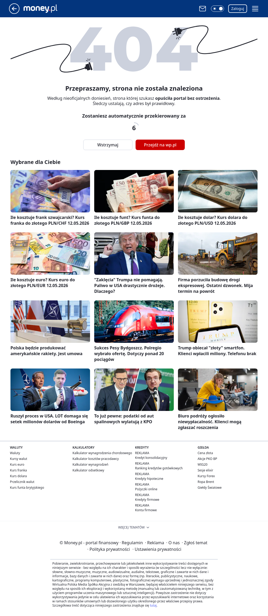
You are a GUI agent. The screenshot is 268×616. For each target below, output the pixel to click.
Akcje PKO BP (207, 458)
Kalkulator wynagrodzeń (90, 464)
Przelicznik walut (22, 482)
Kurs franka (18, 470)
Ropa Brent (206, 482)
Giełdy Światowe (210, 487)
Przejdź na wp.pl (160, 145)
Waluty (15, 453)
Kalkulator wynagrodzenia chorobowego (102, 453)
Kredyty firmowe (147, 499)
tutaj (153, 605)
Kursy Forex (206, 476)
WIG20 (203, 464)
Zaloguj (237, 8)
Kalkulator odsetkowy (88, 470)
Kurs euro (17, 464)
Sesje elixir (205, 470)
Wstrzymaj (107, 145)
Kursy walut (18, 458)
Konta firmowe (146, 510)
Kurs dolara (18, 476)
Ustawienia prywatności (156, 549)
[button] (217, 9)
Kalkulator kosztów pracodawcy (95, 458)
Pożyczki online (146, 489)
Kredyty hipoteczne (149, 478)
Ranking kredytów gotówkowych (159, 468)
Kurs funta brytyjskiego (27, 487)
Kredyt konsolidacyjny (151, 457)
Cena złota (205, 453)
